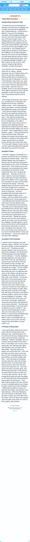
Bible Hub (15, 410)
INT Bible (20, 407)
